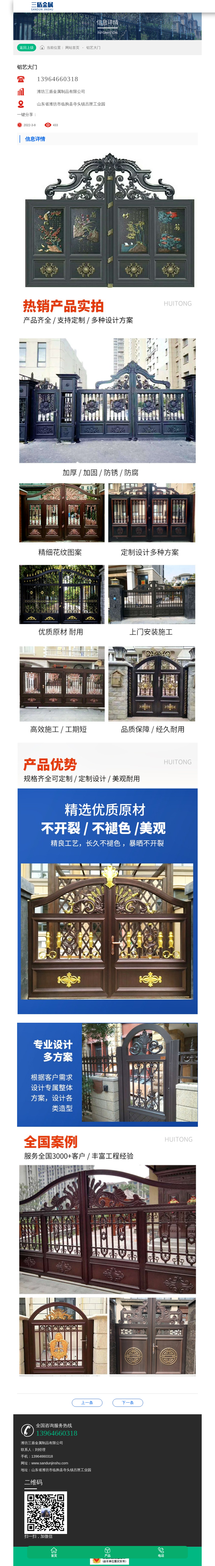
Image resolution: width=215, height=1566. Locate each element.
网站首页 (72, 48)
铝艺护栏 (128, 1403)
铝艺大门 (93, 48)
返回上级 (27, 48)
